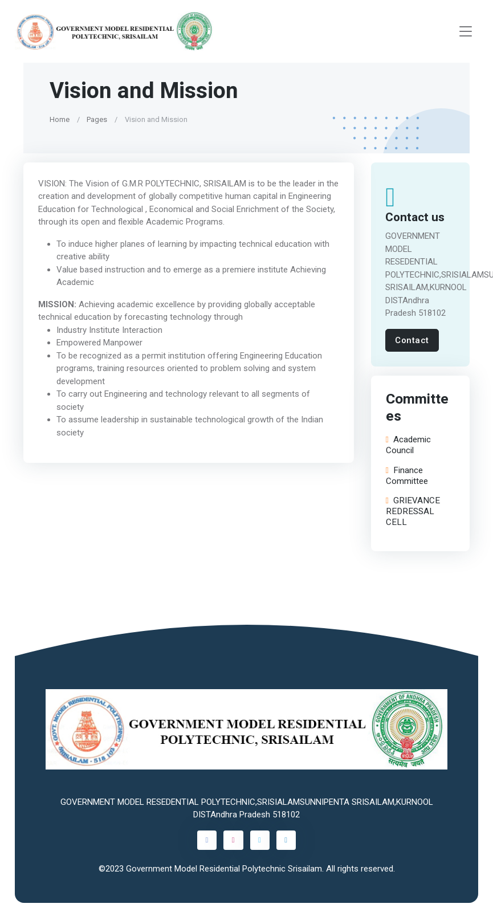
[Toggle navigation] (465, 31)
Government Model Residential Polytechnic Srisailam (224, 869)
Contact (412, 340)
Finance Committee (406, 476)
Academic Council (407, 445)
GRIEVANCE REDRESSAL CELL (412, 511)
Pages (97, 119)
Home (60, 119)
